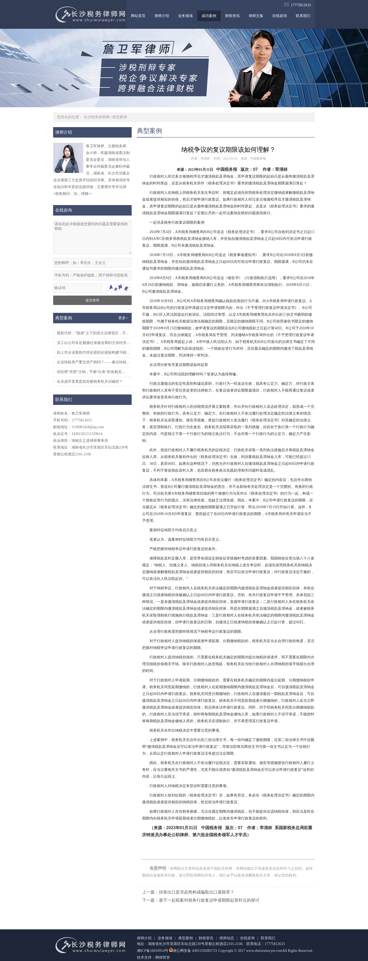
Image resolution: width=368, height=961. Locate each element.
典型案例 (119, 117)
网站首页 (138, 16)
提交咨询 (92, 300)
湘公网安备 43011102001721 (193, 951)
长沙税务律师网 (96, 117)
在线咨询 (279, 16)
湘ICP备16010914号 (152, 951)
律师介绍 (161, 16)
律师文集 (256, 16)
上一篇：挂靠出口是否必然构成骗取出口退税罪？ (188, 892)
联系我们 (303, 16)
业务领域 (185, 16)
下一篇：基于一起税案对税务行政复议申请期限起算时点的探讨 (200, 900)
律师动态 (226, 938)
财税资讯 (232, 16)
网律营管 (162, 957)
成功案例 (209, 16)
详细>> (86, 194)
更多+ (123, 318)
